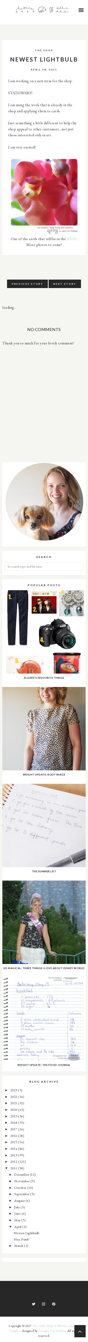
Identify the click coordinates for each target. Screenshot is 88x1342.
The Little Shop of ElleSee (49, 1326)
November (22, 1181)
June (18, 1213)
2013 (14, 1155)
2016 (14, 1135)
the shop (44, 50)
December (22, 1174)
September (22, 1194)
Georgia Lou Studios (52, 1331)
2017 (14, 1129)
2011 (14, 1168)
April (18, 1226)
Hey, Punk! (22, 1239)
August (20, 1200)
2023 (14, 1090)
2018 (14, 1122)
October (20, 1187)
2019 (14, 1116)
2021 (14, 1103)
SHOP (72, 238)
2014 (14, 1148)
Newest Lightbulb (27, 1233)
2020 (14, 1109)
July (17, 1207)
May (17, 1220)
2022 (14, 1096)
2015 (14, 1142)
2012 (14, 1161)
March (19, 1245)
